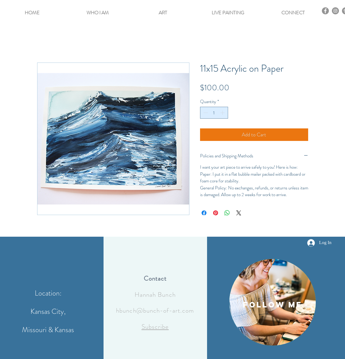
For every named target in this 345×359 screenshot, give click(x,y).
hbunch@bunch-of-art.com (155, 310)
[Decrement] (205, 112)
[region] (272, 302)
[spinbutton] (214, 112)
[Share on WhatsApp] (227, 213)
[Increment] (223, 112)
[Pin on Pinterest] (215, 213)
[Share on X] (238, 213)
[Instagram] (335, 10)
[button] (97, 10)
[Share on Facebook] (204, 213)
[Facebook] (325, 10)
